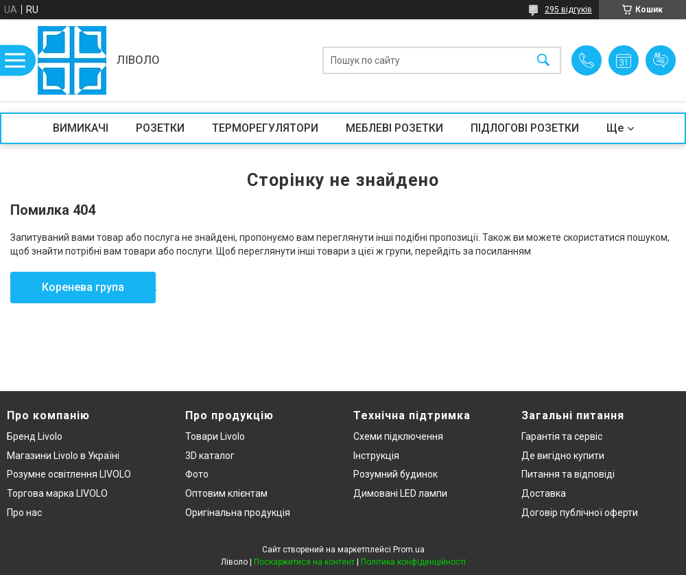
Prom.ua (409, 549)
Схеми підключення (398, 436)
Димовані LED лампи (400, 493)
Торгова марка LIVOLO (57, 493)
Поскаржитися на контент (304, 562)
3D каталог (210, 455)
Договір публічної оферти (579, 512)
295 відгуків (568, 9)
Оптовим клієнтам (226, 493)
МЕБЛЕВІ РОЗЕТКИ (394, 127)
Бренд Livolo (34, 436)
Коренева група (83, 287)
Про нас (24, 512)
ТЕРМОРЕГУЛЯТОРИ (265, 127)
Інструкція (376, 455)
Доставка (543, 493)
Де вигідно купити (562, 455)
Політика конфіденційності (413, 562)
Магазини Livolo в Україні (63, 455)
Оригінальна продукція (237, 512)
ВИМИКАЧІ (80, 127)
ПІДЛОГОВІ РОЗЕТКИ (525, 127)
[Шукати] (543, 60)
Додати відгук (661, 60)
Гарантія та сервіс (561, 436)
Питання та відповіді (568, 474)
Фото (197, 474)
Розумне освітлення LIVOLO (69, 474)
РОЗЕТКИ (160, 127)
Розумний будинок (395, 474)
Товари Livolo (215, 436)
